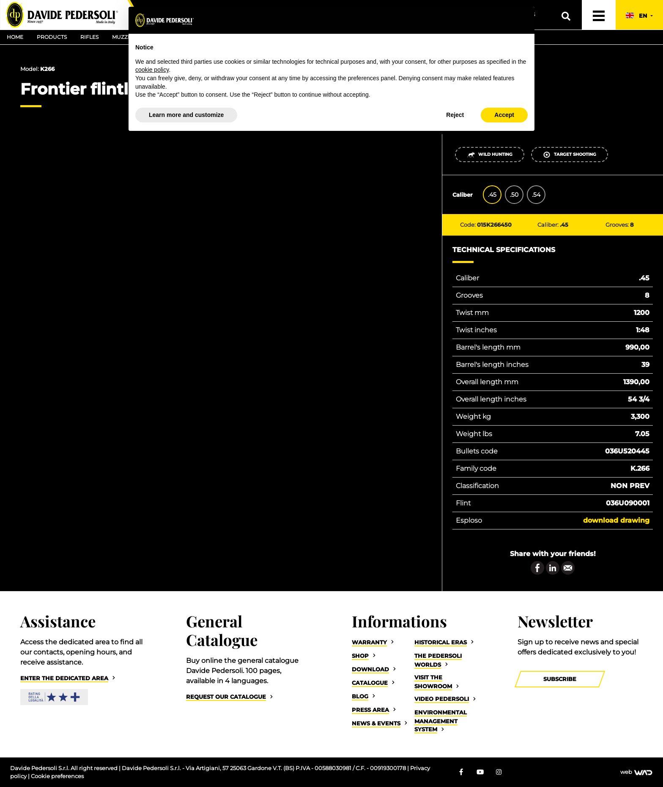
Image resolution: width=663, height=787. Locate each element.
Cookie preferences (57, 776)
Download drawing (616, 520)
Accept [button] (504, 114)
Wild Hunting (489, 155)
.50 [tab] (514, 194)
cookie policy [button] (152, 69)
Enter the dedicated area (64, 678)
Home (15, 37)
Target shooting (569, 155)
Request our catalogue (226, 697)
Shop (360, 656)
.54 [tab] (536, 194)
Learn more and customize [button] (186, 114)
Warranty (369, 642)
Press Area (370, 710)
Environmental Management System (440, 721)
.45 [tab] (492, 194)
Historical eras (440, 642)
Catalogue (370, 683)
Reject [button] (455, 114)
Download (370, 669)
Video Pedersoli (441, 699)
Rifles (89, 37)
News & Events (376, 723)
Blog (360, 696)
